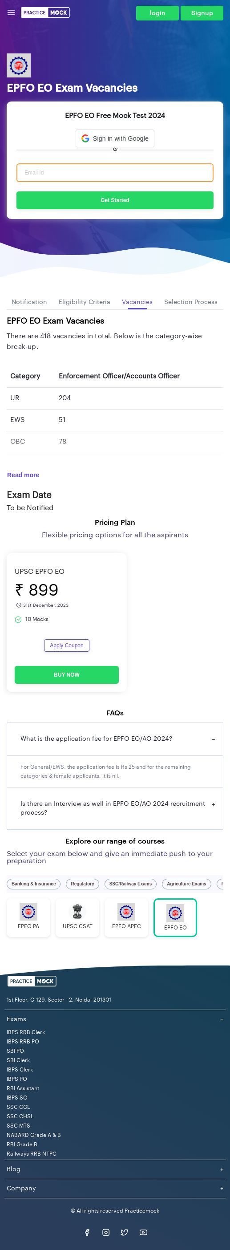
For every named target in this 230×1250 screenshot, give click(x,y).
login (157, 13)
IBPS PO (17, 1079)
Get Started (115, 200)
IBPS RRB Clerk (26, 1032)
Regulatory (82, 883)
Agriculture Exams (186, 883)
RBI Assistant (23, 1088)
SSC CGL (18, 1107)
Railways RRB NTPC (31, 1154)
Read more (23, 475)
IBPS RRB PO (23, 1041)
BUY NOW (67, 675)
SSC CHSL (20, 1116)
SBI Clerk (18, 1060)
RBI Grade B (22, 1144)
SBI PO (15, 1051)
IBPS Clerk (20, 1069)
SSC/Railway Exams (130, 883)
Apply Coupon (66, 645)
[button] (115, 138)
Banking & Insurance (34, 883)
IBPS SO (17, 1097)
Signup (202, 13)
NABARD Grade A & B (34, 1135)
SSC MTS (18, 1125)
